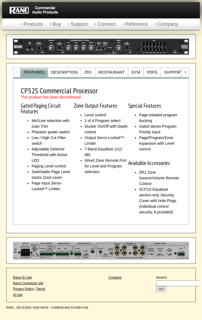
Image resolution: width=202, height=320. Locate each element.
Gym (135, 72)
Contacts (114, 277)
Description (64, 72)
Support (79, 24)
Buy (56, 24)
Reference (136, 24)
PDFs (152, 72)
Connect (106, 24)
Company (168, 24)
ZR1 (88, 72)
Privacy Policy (23, 289)
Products (33, 24)
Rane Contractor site (28, 283)
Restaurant (111, 72)
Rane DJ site (22, 277)
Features (34, 72)
